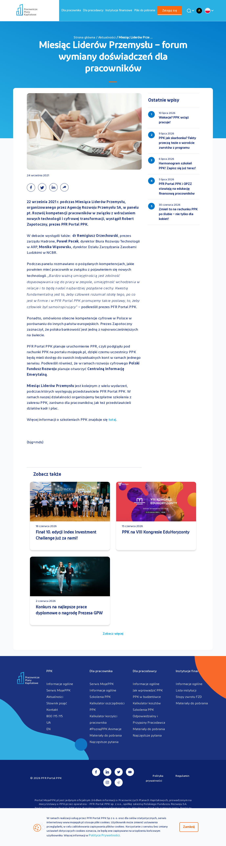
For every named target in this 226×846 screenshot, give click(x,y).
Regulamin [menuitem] (182, 776)
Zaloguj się (169, 10)
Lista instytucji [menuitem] (186, 690)
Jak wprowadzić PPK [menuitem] (148, 690)
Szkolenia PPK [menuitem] (100, 697)
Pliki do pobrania (144, 10)
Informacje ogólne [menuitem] (59, 684)
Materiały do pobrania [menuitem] (106, 735)
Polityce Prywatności (104, 835)
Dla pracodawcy (93, 10)
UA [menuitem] (48, 722)
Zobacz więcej (113, 634)
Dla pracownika (71, 10)
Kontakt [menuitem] (52, 710)
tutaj (112, 420)
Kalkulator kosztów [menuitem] (147, 703)
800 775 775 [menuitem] (54, 716)
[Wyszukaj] (190, 10)
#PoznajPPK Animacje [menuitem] (105, 729)
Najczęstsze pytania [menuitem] (104, 742)
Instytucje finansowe (118, 10)
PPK (49, 671)
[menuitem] (71, 10)
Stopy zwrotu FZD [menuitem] (189, 697)
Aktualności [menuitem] (54, 697)
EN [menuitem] (48, 729)
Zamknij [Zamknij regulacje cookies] (189, 827)
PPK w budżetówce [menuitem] (147, 697)
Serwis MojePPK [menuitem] (58, 690)
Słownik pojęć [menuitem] (56, 703)
